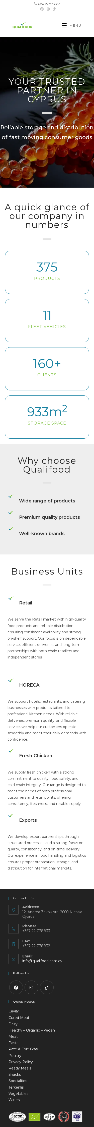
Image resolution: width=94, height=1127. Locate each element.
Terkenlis (16, 1087)
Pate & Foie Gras (23, 1049)
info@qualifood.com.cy (42, 961)
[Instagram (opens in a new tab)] (48, 9)
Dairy (13, 1024)
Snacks (15, 1074)
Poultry (15, 1055)
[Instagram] (31, 987)
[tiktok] (47, 987)
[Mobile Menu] (71, 25)
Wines (14, 1100)
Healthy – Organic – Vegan (32, 1030)
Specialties (18, 1081)
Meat (13, 1036)
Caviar (14, 1011)
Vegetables (18, 1093)
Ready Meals (20, 1068)
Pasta (14, 1043)
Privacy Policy (21, 1062)
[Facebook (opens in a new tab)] (42, 9)
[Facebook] (16, 987)
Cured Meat (19, 1017)
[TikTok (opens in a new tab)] (53, 9)
